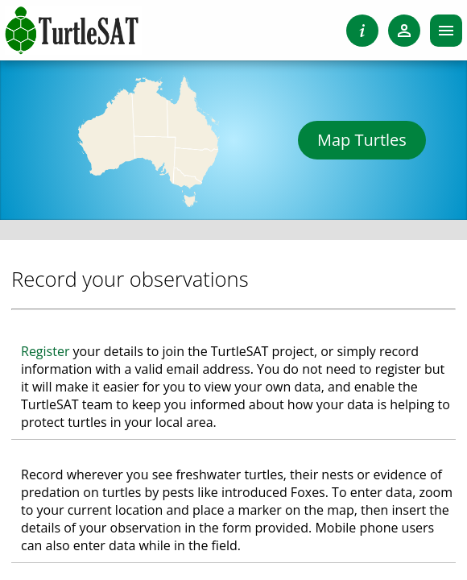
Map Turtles (362, 140)
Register (45, 351)
